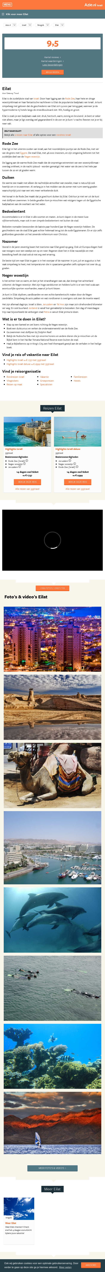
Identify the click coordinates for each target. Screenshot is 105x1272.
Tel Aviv (60, 304)
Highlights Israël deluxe (67, 449)
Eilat (57, 25)
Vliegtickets (12, 380)
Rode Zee (70, 98)
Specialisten (46, 384)
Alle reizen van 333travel (27, 488)
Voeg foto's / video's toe (52, 588)
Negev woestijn (32, 156)
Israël (24, 25)
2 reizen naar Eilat (24, 135)
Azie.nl (8, 25)
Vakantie (44, 377)
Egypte (23, 153)
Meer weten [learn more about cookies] (65, 1267)
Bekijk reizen (52, 72)
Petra (46, 312)
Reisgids (40, 25)
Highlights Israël (13, 449)
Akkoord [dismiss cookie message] (91, 1265)
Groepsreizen (47, 380)
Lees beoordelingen (53, 65)
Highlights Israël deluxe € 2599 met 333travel (30, 364)
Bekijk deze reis (27, 482)
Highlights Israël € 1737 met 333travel (26, 360)
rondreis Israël (63, 135)
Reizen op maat (14, 384)
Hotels (77, 380)
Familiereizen (80, 377)
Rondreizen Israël (15, 377)
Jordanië (32, 308)
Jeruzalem (48, 304)
